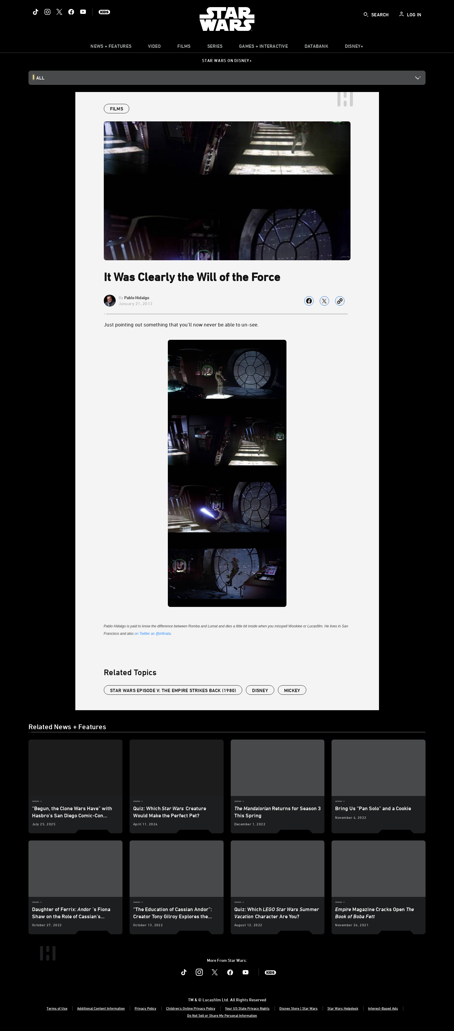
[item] (111, 47)
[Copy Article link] (340, 301)
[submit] (366, 14)
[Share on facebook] (309, 301)
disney (260, 690)
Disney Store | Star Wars (298, 1008)
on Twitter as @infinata (153, 634)
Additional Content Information (101, 1008)
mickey (292, 690)
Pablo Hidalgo (136, 297)
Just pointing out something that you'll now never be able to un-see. (181, 324)
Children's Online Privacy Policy (190, 1008)
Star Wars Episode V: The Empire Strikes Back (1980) (173, 690)
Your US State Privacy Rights (247, 1008)
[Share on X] (324, 301)
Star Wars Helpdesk (342, 1008)
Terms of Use (57, 1008)
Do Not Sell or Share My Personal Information (222, 1015)
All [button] (40, 77)
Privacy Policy (145, 1008)
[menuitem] (154, 47)
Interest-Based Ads (383, 1008)
